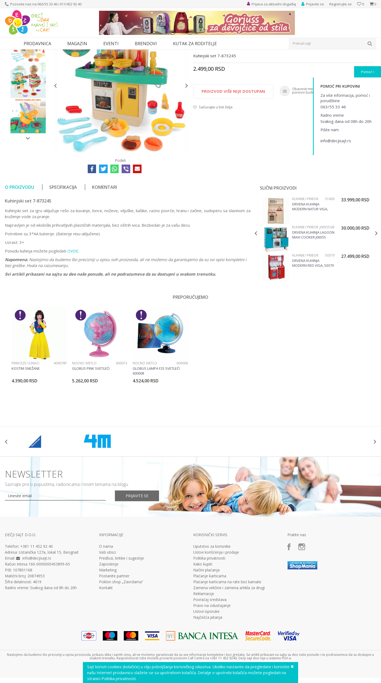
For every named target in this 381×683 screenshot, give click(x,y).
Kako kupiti (202, 613)
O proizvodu (19, 237)
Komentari (104, 237)
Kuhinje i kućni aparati (84, 53)
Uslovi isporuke (206, 661)
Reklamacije (203, 643)
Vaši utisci (107, 602)
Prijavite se (137, 545)
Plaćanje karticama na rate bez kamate (227, 631)
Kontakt (106, 637)
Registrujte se (340, 4)
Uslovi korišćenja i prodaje (216, 602)
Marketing (108, 619)
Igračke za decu (52, 53)
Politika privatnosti (209, 608)
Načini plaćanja (206, 619)
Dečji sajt (12, 53)
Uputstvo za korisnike (212, 596)
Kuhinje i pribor (116, 53)
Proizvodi (29, 53)
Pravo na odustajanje (212, 655)
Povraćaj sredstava (210, 649)
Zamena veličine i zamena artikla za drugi (229, 637)
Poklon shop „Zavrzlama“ (121, 631)
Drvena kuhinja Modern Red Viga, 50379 (313, 312)
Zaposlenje (108, 613)
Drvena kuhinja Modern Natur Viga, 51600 (310, 256)
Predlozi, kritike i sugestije (121, 608)
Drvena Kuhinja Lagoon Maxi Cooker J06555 (313, 284)
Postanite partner (114, 625)
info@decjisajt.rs (36, 607)
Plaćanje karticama (209, 625)
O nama (106, 596)
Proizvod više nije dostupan (233, 140)
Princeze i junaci (25, 412)
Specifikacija (63, 237)
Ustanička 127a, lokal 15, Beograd (48, 601)
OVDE (72, 300)
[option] (28, 94)
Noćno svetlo (84, 412)
